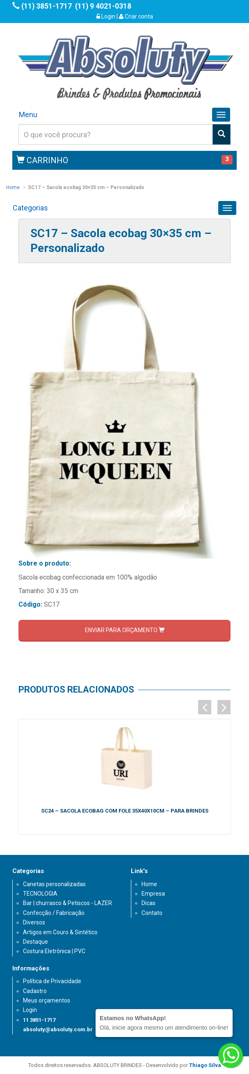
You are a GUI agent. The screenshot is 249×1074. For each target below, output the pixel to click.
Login (105, 16)
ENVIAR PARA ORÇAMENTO (124, 630)
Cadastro (35, 991)
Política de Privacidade (52, 981)
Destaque (35, 941)
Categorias (30, 207)
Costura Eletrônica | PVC (54, 951)
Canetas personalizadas (54, 884)
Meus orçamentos (46, 1000)
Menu (28, 114)
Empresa (153, 893)
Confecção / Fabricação (54, 913)
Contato (152, 913)
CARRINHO (42, 160)
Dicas (148, 903)
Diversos (34, 922)
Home (13, 187)
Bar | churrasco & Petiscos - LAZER (67, 903)
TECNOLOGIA (40, 893)
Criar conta (136, 16)
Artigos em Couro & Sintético (60, 932)
